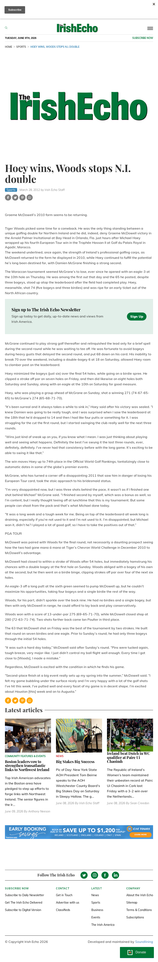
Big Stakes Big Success (75, 761)
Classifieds (63, 910)
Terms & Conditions (139, 910)
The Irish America (102, 925)
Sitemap (131, 902)
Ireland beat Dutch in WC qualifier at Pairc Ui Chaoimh (128, 757)
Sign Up (136, 316)
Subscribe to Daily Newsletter (24, 895)
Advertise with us (67, 902)
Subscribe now (142, 38)
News (95, 895)
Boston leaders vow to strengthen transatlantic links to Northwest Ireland (27, 765)
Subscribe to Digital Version (23, 910)
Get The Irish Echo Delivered (23, 902)
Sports (95, 902)
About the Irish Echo (139, 895)
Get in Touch (64, 895)
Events (95, 917)
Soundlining (144, 942)
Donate (140, 952)
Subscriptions (135, 917)
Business (97, 910)
